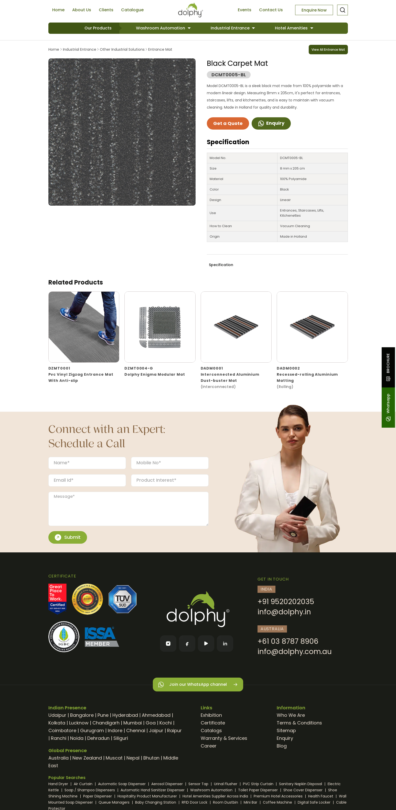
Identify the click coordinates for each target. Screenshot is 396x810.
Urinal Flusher (226, 783)
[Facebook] (187, 643)
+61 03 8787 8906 (288, 641)
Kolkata (56, 723)
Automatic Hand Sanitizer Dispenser (153, 790)
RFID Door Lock (195, 802)
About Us (81, 10)
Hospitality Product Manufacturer (147, 796)
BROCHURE (388, 367)
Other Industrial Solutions (122, 49)
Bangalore (82, 715)
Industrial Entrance (231, 28)
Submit (68, 537)
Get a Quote (228, 123)
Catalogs (211, 730)
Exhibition (211, 715)
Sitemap (286, 730)
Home (58, 10)
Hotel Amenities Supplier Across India (216, 796)
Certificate (213, 723)
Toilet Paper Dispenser (258, 790)
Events (244, 10)
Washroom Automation (161, 28)
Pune (103, 715)
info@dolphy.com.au (295, 652)
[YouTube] (206, 643)
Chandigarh (106, 723)
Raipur (174, 730)
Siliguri (120, 738)
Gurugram (92, 730)
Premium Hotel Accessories (279, 796)
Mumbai (132, 723)
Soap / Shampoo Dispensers (90, 790)
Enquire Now (314, 10)
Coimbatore (62, 730)
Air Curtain (83, 783)
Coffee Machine (278, 802)
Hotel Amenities (292, 28)
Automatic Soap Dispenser (122, 783)
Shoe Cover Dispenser (303, 790)
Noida (76, 738)
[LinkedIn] (225, 643)
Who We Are (291, 715)
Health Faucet (321, 796)
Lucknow (79, 723)
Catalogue (132, 10)
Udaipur (57, 715)
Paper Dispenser (98, 796)
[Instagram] (168, 643)
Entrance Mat (159, 49)
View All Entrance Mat (328, 49)
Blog (282, 746)
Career (209, 746)
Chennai (135, 730)
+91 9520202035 (286, 602)
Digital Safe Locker (314, 802)
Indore (115, 730)
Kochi (165, 723)
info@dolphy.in (284, 612)
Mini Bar (251, 802)
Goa (151, 723)
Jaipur (156, 730)
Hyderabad (125, 715)
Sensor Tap (198, 783)
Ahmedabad (156, 715)
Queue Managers (115, 802)
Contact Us (271, 10)
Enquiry (271, 123)
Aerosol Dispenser (167, 783)
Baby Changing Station (156, 802)
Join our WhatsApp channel (198, 684)
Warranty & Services (224, 738)
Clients (106, 10)
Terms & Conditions (299, 723)
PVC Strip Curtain (258, 783)
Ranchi (58, 738)
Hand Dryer (58, 783)
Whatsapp (388, 408)
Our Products (98, 28)
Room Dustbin (226, 802)
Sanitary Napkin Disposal (301, 783)
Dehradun (98, 738)
